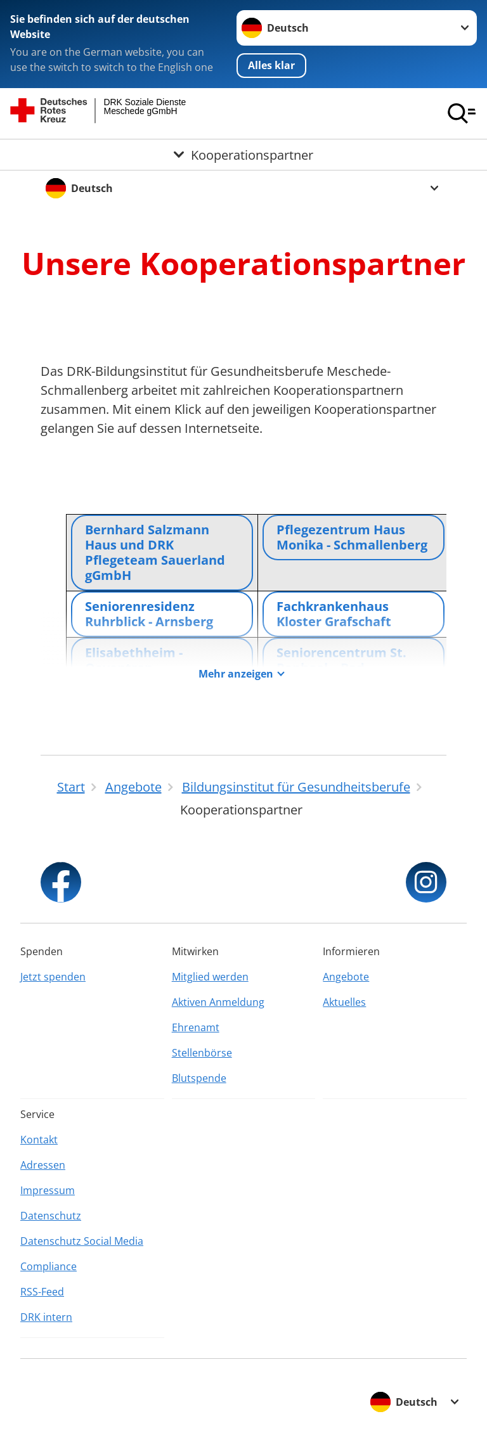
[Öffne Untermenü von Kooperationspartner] (243, 154)
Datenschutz (50, 1216)
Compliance (48, 1266)
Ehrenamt (195, 1027)
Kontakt (39, 1140)
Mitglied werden (210, 977)
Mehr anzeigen (235, 674)
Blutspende (199, 1078)
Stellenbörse (202, 1053)
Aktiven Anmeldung (218, 1002)
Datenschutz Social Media (81, 1241)
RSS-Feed (42, 1292)
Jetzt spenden (53, 977)
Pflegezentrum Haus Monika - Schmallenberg (351, 537)
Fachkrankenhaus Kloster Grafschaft (333, 614)
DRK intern (46, 1317)
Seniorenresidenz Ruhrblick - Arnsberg (149, 614)
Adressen (42, 1165)
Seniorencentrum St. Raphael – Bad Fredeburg (341, 667)
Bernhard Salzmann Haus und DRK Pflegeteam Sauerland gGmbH (155, 552)
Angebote (346, 977)
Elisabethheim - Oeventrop (134, 660)
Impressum (47, 1190)
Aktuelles (344, 1002)
